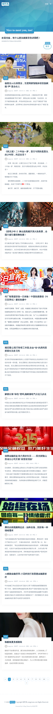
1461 (29, 581)
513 (29, 304)
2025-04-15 (19, 398)
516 (29, 398)
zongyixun (10, 90)
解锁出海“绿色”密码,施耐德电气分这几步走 (25, 394)
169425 (30, 463)
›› (26, 683)
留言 (47, 45)
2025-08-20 (19, 239)
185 (29, 90)
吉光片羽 (34, 706)
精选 (5, 78)
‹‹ (5, 679)
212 (29, 159)
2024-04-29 (19, 646)
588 (29, 535)
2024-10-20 (19, 535)
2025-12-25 (19, 159)
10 (44, 679)
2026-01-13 (19, 90)
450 (29, 355)
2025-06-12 (19, 304)
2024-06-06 (19, 581)
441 (29, 239)
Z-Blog (24, 706)
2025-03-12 (19, 463)
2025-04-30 (19, 355)
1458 (29, 646)
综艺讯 (5, 4)
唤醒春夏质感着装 (13, 642)
